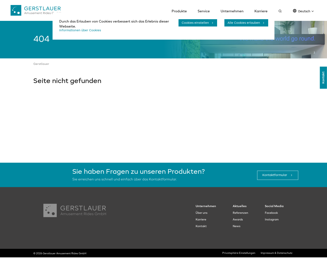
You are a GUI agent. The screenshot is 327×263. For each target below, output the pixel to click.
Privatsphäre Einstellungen (239, 259)
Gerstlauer (41, 69)
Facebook (272, 218)
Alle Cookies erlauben (242, 23)
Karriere (200, 225)
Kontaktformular (273, 181)
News (235, 232)
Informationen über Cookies (82, 30)
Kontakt (323, 84)
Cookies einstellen (194, 23)
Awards (236, 225)
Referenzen (239, 218)
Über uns (200, 218)
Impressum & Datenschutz (278, 259)
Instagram (272, 225)
